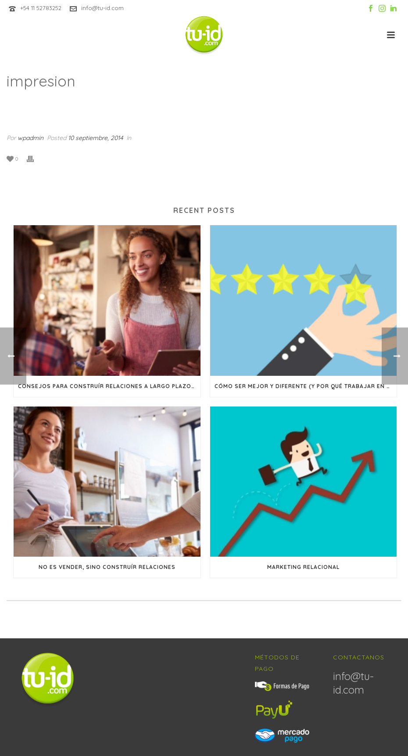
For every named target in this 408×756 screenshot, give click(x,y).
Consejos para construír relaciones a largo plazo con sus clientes (109, 386)
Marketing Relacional (303, 567)
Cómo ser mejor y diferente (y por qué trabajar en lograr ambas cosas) (306, 386)
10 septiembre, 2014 (95, 138)
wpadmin (30, 138)
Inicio (288, 104)
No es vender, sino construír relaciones (107, 567)
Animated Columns (331, 104)
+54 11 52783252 (40, 7)
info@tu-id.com (102, 7)
